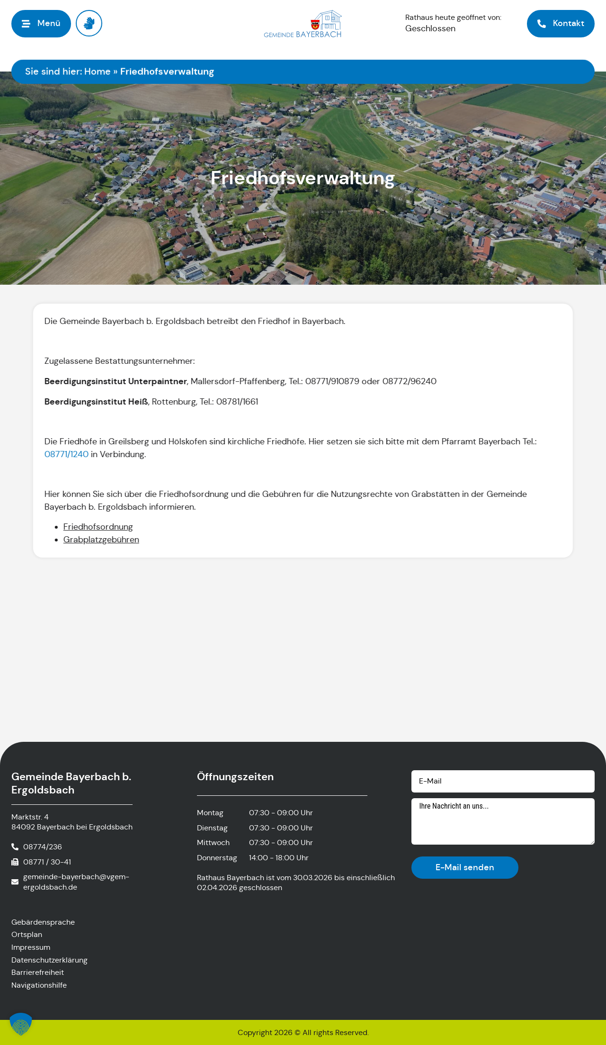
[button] (21, 1024)
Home (97, 72)
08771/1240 (66, 454)
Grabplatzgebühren (100, 539)
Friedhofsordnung (97, 527)
